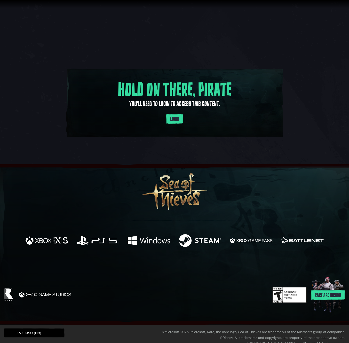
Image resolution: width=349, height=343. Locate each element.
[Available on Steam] (200, 241)
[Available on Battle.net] (302, 241)
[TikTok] (207, 264)
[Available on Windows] (149, 241)
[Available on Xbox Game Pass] (251, 241)
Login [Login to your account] (174, 119)
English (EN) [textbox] (28, 333)
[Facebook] (126, 263)
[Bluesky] (221, 265)
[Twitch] (153, 264)
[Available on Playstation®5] (97, 241)
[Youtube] (173, 264)
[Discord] (194, 265)
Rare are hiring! (328, 295)
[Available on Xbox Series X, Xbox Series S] (46, 241)
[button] (34, 332)
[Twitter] (138, 264)
